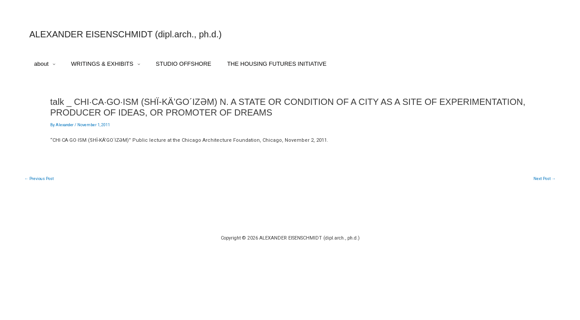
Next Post (544, 183)
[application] (54, 65)
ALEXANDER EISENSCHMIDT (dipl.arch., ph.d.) (125, 34)
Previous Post (40, 183)
